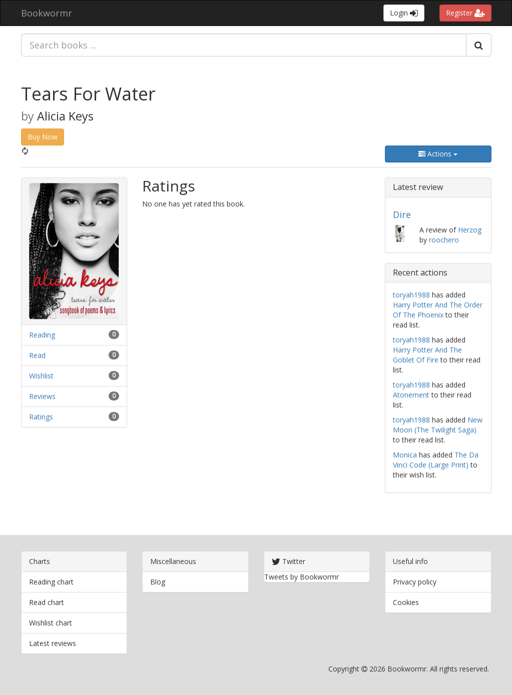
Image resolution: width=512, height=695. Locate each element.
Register (465, 13)
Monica (405, 455)
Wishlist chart (50, 623)
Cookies (406, 602)
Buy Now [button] (43, 137)
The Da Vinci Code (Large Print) (435, 460)
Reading (42, 335)
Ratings (41, 417)
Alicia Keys (65, 116)
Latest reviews (52, 643)
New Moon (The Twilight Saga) (437, 424)
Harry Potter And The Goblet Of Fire (427, 354)
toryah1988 (411, 295)
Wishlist (41, 375)
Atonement (411, 395)
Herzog (469, 229)
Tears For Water (88, 94)
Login (404, 13)
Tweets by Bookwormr (301, 577)
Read (37, 355)
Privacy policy (414, 581)
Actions (437, 153)
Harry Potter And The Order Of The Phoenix (437, 310)
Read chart (46, 602)
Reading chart (51, 581)
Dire (402, 214)
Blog (157, 581)
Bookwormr (46, 13)
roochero (444, 239)
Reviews (42, 396)
